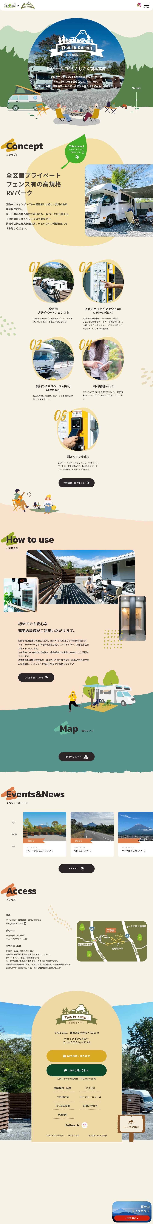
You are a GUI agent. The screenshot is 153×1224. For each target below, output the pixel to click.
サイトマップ (73, 1217)
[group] (44, 916)
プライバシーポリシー (55, 1217)
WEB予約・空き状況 (78, 1138)
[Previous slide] (13, 904)
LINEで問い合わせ (78, 1152)
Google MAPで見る (14, 1005)
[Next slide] (13, 928)
